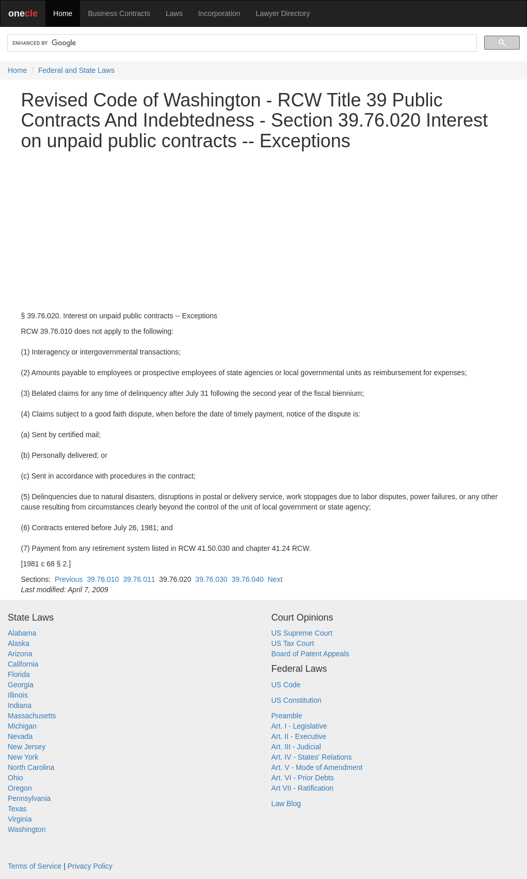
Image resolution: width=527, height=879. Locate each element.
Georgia (21, 685)
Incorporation (219, 13)
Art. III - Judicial (296, 747)
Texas (17, 809)
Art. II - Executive (299, 736)
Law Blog (286, 803)
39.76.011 (139, 579)
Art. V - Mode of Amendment (317, 767)
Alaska (18, 643)
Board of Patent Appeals (310, 654)
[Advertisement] (263, 231)
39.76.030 (211, 579)
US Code (286, 685)
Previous (69, 579)
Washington (26, 829)
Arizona (20, 654)
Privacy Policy (90, 866)
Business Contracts (119, 13)
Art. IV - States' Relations (312, 757)
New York (23, 757)
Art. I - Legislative (299, 726)
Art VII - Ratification (303, 788)
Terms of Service (34, 866)
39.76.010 (103, 579)
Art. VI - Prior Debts (303, 778)
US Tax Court (293, 643)
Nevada (20, 736)
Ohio (15, 778)
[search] (241, 43)
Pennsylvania (29, 798)
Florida (19, 674)
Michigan (22, 726)
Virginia (19, 819)
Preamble (287, 716)
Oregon (20, 788)
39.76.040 (247, 579)
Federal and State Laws (76, 70)
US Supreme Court (302, 633)
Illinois (18, 695)
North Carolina (31, 767)
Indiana (19, 705)
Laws (174, 13)
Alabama (22, 633)
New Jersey (26, 747)
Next (275, 579)
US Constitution (297, 700)
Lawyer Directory (282, 13)
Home (62, 13)
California (23, 664)
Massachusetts (32, 716)
